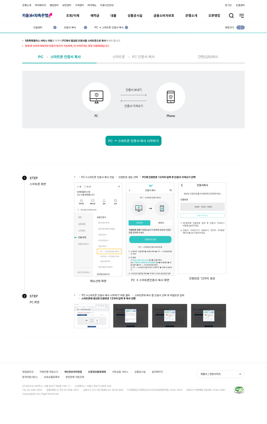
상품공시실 (135, 15)
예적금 (94, 15)
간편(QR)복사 (208, 80)
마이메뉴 (92, 5)
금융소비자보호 (164, 15)
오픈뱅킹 (214, 15)
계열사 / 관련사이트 (210, 404)
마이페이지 (40, 5)
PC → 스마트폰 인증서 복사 (108, 28)
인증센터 (240, 5)
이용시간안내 (106, 5)
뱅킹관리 (54, 5)
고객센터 (79, 5)
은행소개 (26, 5)
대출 (113, 15)
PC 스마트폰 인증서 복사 (51, 80)
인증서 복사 (70, 28)
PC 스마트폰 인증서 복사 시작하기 (132, 165)
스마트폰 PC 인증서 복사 (125, 80)
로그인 (228, 5)
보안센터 (66, 5)
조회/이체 (72, 15)
